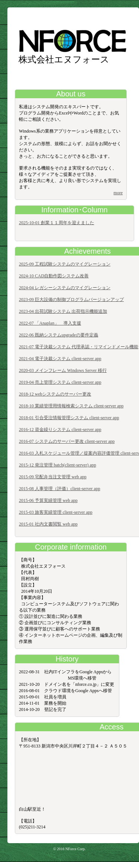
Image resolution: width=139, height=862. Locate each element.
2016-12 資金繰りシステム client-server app (60, 429)
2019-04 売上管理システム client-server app (60, 382)
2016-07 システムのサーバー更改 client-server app (67, 441)
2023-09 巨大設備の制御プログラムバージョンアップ (71, 299)
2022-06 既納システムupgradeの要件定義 (58, 335)
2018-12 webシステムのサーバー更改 (55, 394)
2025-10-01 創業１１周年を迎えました (56, 222)
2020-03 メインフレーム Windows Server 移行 (63, 370)
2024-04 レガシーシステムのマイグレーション (64, 287)
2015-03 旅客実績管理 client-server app (55, 512)
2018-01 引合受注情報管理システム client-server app (69, 417)
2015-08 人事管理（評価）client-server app (59, 488)
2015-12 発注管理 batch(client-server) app (57, 465)
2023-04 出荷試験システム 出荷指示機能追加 (63, 311)
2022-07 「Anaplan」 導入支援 (50, 323)
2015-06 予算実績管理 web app (48, 500)
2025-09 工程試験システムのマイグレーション (64, 264)
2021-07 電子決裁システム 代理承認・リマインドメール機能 (78, 346)
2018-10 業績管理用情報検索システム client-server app (71, 405)
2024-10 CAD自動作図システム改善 (54, 275)
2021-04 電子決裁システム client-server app (60, 358)
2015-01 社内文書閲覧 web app (48, 524)
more (118, 192)
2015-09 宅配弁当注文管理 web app (52, 476)
